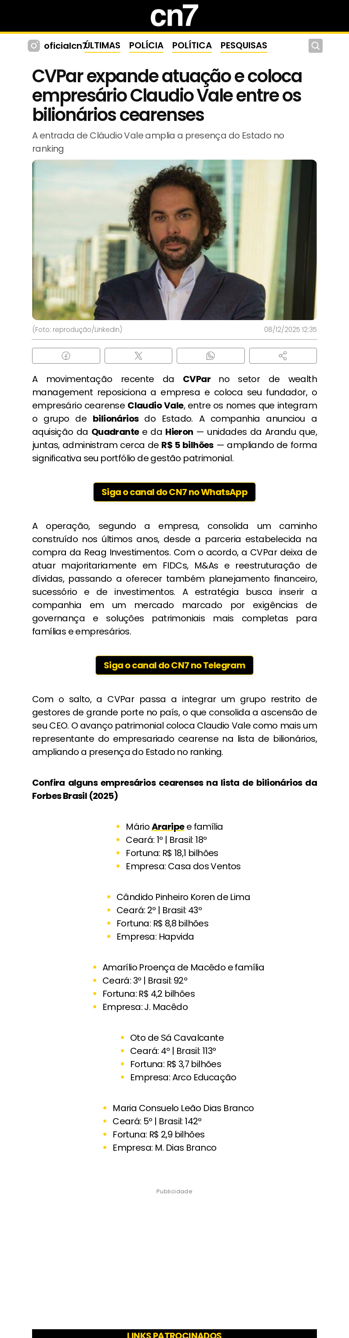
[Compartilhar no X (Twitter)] (139, 356)
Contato (190, 1308)
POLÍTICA (192, 45)
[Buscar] (316, 46)
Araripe (168, 826)
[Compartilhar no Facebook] (66, 356)
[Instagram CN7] (35, 45)
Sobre (68, 1308)
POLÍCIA (146, 45)
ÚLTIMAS (102, 45)
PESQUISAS (244, 45)
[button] (283, 356)
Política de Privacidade (258, 1308)
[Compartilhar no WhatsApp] (211, 356)
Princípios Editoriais (127, 1308)
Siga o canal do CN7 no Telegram (174, 665)
